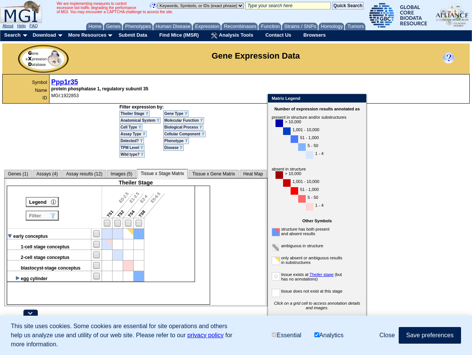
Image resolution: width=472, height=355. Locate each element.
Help (21, 25)
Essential (286, 335)
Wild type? (132, 154)
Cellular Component (184, 134)
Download (44, 35)
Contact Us (278, 35)
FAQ (33, 25)
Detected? (132, 141)
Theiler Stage (135, 114)
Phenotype (176, 141)
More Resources (87, 35)
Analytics (329, 335)
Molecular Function (183, 120)
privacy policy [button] (205, 335)
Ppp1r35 (64, 82)
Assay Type (133, 134)
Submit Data (133, 35)
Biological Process (183, 127)
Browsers (314, 35)
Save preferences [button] (429, 335)
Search (12, 35)
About (8, 25)
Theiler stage (322, 274)
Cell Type (131, 127)
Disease (173, 148)
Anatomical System (140, 120)
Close (359, 99)
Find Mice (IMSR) (179, 35)
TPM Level (132, 148)
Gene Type (175, 114)
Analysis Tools (232, 35)
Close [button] (387, 335)
